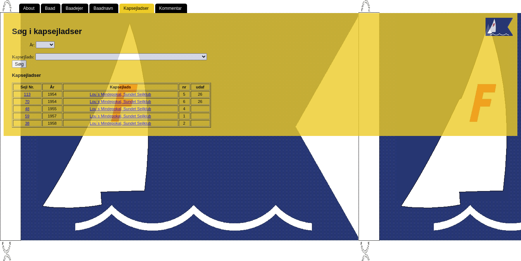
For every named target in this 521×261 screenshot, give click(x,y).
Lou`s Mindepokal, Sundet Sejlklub (120, 94)
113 (27, 94)
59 (27, 116)
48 (27, 109)
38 (27, 123)
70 (27, 101)
